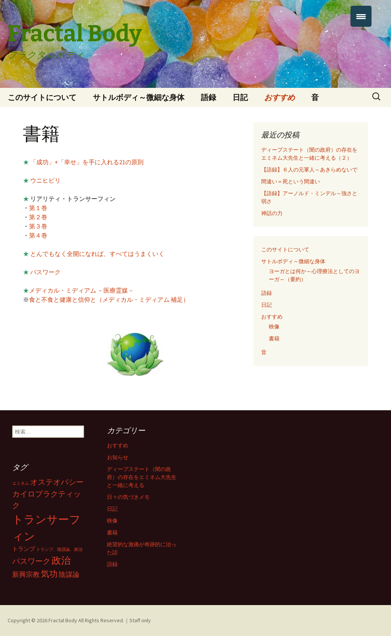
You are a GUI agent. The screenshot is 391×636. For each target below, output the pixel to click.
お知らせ (117, 457)
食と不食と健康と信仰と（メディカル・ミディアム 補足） (109, 299)
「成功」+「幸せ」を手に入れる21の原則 (86, 162)
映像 (274, 326)
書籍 (274, 338)
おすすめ (279, 97)
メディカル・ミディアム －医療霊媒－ (81, 290)
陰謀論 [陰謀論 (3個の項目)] (69, 574)
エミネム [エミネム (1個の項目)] (20, 483)
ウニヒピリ (45, 180)
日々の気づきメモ (128, 497)
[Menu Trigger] (361, 16)
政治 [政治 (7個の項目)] (61, 560)
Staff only (140, 620)
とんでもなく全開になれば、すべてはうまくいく (97, 253)
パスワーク (45, 272)
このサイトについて (42, 97)
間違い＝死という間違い (290, 181)
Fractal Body (62, 620)
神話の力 (272, 213)
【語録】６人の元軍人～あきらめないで (309, 169)
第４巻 (38, 235)
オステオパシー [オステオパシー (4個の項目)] (57, 482)
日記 (240, 97)
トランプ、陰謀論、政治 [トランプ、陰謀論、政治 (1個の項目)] (59, 549)
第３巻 (38, 226)
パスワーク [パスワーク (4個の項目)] (31, 561)
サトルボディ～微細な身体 (138, 97)
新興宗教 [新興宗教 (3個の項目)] (26, 574)
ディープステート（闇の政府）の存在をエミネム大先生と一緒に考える (141, 477)
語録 (208, 97)
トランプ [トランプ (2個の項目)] (23, 548)
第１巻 (38, 208)
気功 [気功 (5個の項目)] (49, 573)
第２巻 (38, 217)
